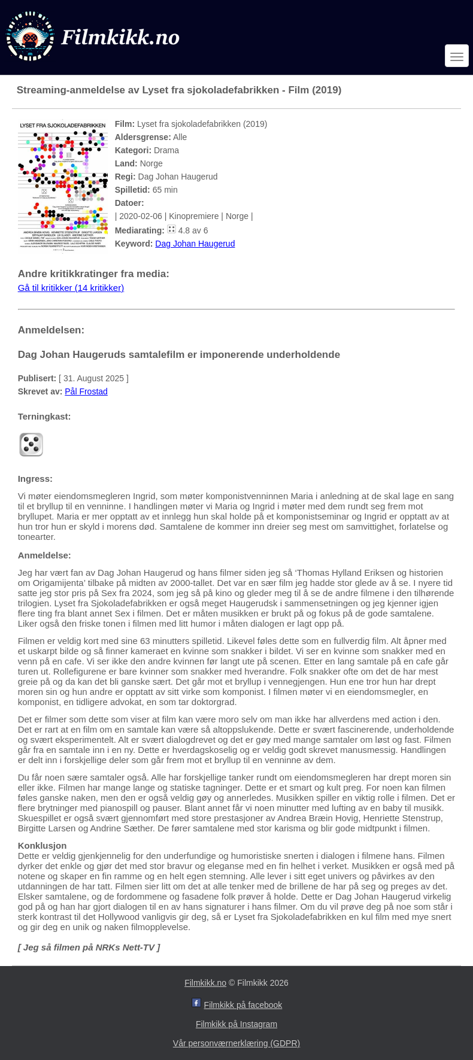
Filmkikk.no (205, 983)
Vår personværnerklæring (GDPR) (236, 1043)
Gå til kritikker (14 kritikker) (71, 288)
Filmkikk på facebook (243, 1005)
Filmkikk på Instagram (236, 1024)
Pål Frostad (86, 391)
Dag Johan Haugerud (195, 243)
